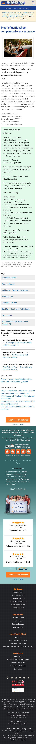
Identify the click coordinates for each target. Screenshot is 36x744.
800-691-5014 (19, 8)
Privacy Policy (26, 728)
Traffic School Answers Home (11, 13)
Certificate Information (18, 663)
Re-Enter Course (18, 617)
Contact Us (18, 669)
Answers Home (7, 379)
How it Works (18, 627)
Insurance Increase (14, 15)
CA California (7, 315)
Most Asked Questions (23, 379)
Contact (9, 8)
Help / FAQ (18, 656)
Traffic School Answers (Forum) (18, 659)
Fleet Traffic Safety (18, 604)
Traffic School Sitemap (18, 666)
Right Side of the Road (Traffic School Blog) (18, 646)
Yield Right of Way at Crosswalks (12, 17)
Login (28, 8)
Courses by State (18, 624)
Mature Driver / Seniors (18, 601)
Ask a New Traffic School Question (14, 381)
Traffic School (18, 592)
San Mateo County (9, 303)
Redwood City (7, 296)
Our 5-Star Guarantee (18, 643)
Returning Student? (18, 424)
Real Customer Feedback (18, 640)
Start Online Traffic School (18, 420)
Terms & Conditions (12, 728)
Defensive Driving (18, 595)
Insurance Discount (18, 598)
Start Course (18, 621)
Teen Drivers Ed (18, 608)
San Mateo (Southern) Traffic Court (16, 309)
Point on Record (27, 15)
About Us (18, 637)
